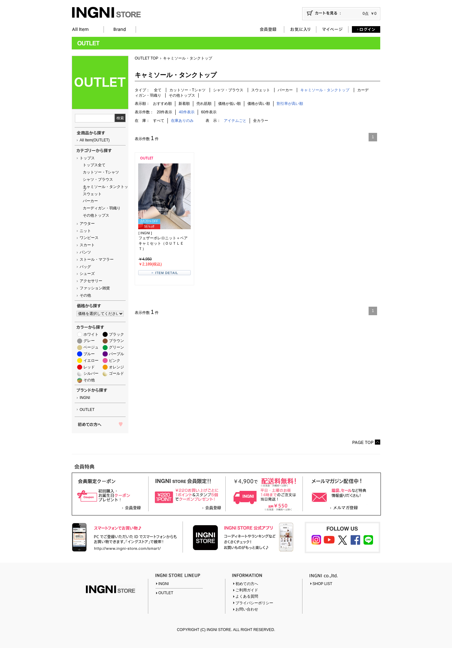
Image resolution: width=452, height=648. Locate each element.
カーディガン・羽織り (102, 208)
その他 (85, 295)
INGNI (85, 397)
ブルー (89, 354)
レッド (89, 367)
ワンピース (89, 238)
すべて (158, 120)
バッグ (85, 266)
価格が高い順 (258, 103)
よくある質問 (246, 596)
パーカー (90, 201)
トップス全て (94, 165)
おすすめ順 (162, 103)
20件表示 (164, 112)
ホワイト (91, 334)
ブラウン (116, 340)
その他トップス (96, 215)
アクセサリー (91, 281)
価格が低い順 (229, 103)
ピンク (114, 360)
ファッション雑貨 (95, 288)
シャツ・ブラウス (98, 179)
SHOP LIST (322, 584)
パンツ (85, 252)
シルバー (91, 373)
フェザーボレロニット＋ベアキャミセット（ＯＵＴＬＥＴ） (163, 243)
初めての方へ (246, 584)
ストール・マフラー (97, 259)
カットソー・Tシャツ (101, 172)
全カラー (260, 120)
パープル (116, 354)
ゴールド (116, 373)
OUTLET (87, 409)
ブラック (116, 334)
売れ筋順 (204, 103)
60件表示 (209, 112)
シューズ (87, 273)
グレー (89, 340)
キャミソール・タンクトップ (105, 188)
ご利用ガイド (246, 590)
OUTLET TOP (146, 58)
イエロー (91, 360)
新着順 (184, 103)
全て (157, 90)
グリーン (116, 347)
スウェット (92, 194)
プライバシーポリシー (254, 603)
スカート (87, 245)
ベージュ (91, 347)
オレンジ (116, 367)
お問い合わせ (246, 609)
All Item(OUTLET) (95, 140)
